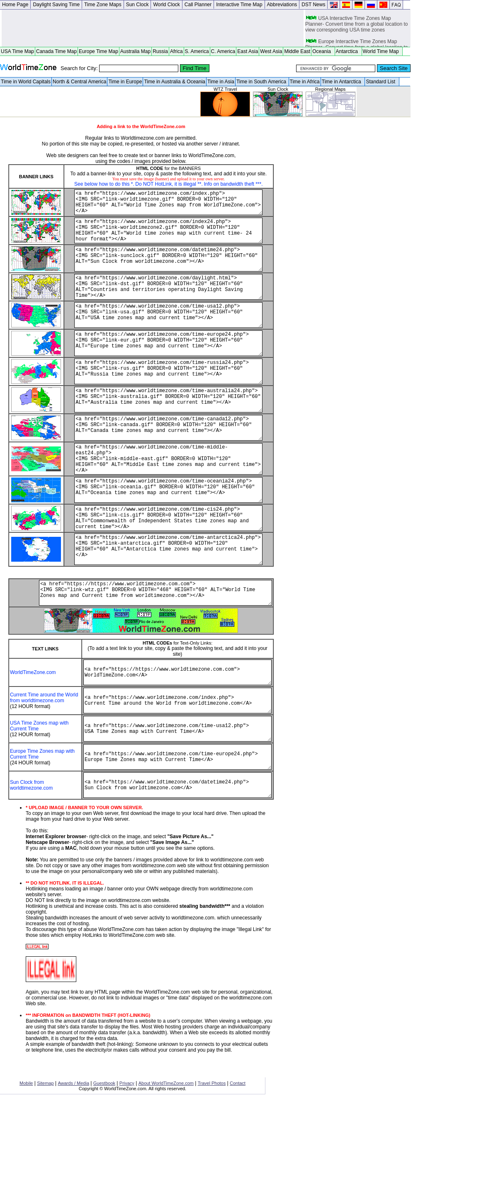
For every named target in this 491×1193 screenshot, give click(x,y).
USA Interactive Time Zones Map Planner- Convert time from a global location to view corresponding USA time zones (356, 30)
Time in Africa (305, 82)
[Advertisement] (153, 28)
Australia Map (135, 51)
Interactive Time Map (239, 4)
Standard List (382, 82)
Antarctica (348, 51)
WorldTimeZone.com (33, 741)
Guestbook (104, 1174)
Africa (176, 51)
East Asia (247, 51)
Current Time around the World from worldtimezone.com (33, 771)
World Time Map (382, 51)
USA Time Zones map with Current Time (34, 804)
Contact (238, 1174)
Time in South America (262, 82)
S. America (197, 51)
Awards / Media (73, 1174)
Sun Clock (137, 4)
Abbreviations (282, 4)
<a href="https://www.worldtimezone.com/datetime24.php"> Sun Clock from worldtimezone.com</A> (168, 873)
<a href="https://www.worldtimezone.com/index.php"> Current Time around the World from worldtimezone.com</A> (168, 774)
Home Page (15, 4)
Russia (160, 51)
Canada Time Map (56, 51)
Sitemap (45, 1174)
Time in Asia (220, 82)
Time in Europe (125, 82)
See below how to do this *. (103, 184)
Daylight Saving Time (56, 4)
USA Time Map (17, 51)
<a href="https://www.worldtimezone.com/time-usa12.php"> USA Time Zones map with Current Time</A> (168, 807)
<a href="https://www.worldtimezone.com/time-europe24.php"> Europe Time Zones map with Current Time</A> (168, 840)
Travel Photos (212, 1174)
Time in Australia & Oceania (174, 82)
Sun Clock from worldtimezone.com (31, 874)
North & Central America (79, 82)
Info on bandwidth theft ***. (232, 184)
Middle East (297, 51)
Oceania (322, 51)
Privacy (126, 1174)
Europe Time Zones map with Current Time (35, 838)
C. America (223, 51)
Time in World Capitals (26, 82)
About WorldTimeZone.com (166, 1174)
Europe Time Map (98, 51)
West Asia (271, 51)
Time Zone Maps (103, 4)
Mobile (26, 1174)
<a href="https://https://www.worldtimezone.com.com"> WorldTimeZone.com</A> (168, 741)
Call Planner (198, 4)
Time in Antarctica (343, 82)
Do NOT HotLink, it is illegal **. (168, 184)
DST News (313, 4)
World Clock (166, 4)
